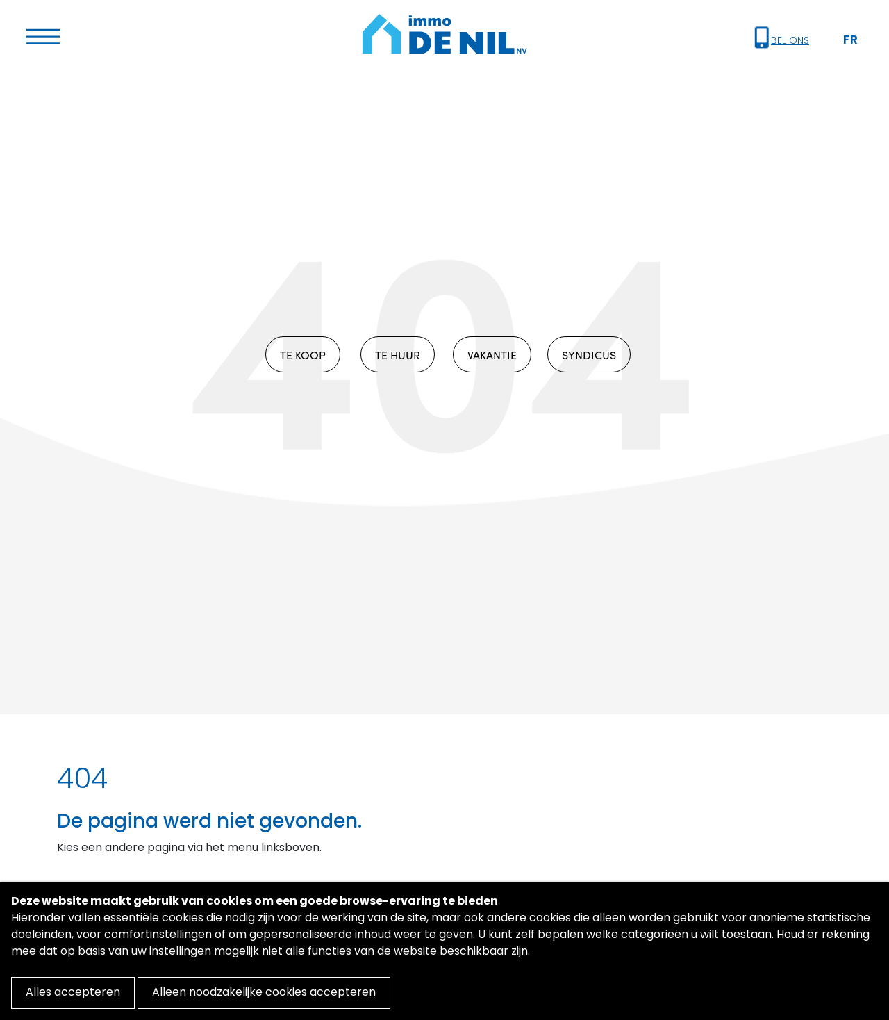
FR (850, 40)
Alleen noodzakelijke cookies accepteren (264, 992)
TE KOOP (303, 354)
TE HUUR (397, 354)
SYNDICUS (589, 354)
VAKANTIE (492, 354)
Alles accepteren (73, 992)
